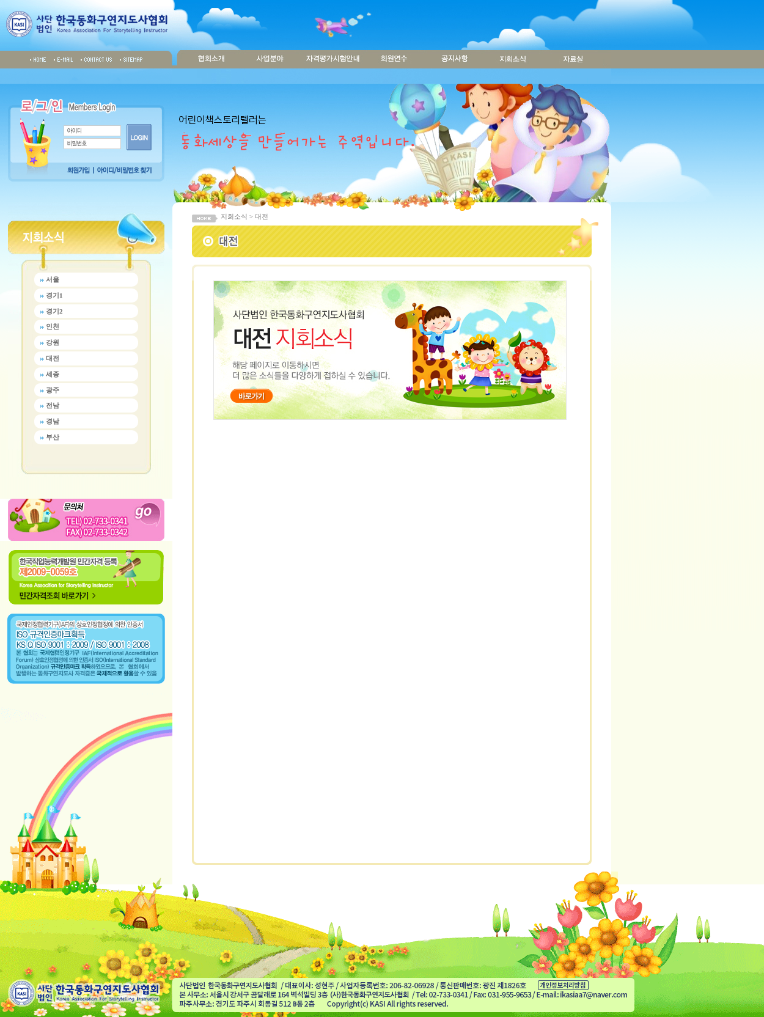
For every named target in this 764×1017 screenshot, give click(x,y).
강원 (52, 342)
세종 (52, 374)
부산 (52, 437)
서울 (52, 279)
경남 (52, 421)
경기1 (54, 295)
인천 (52, 326)
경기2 (54, 311)
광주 (52, 390)
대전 (52, 358)
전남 (52, 405)
